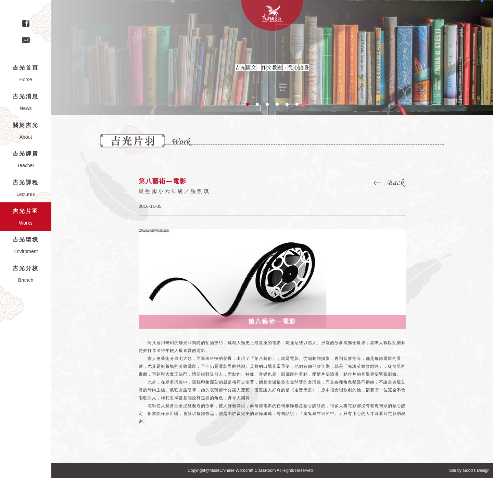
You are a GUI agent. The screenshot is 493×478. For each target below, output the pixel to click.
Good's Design (476, 470)
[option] (272, 57)
